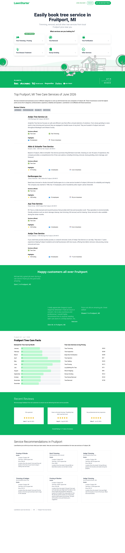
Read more (74, 321)
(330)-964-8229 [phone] (80, 3)
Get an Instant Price (103, 3)
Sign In (90, 3)
